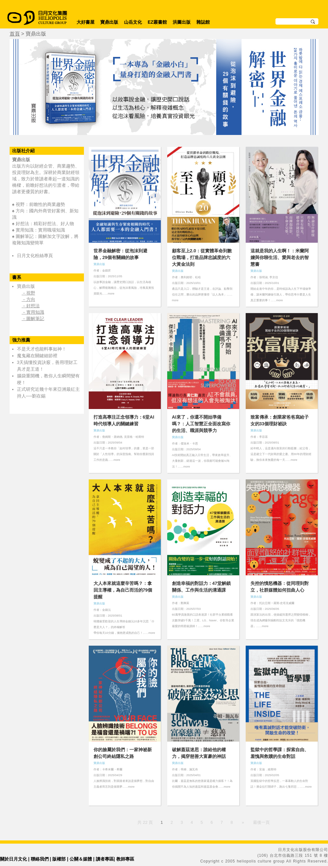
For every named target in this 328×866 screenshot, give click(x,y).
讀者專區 (105, 859)
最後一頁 (261, 822)
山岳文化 (133, 22)
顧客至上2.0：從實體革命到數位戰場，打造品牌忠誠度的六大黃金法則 (202, 257)
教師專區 (125, 859)
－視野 (28, 292)
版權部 (59, 859)
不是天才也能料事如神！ (41, 348)
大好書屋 (85, 22)
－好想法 (31, 305)
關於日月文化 (13, 859)
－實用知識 (33, 312)
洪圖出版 (182, 22)
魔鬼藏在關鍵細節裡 (37, 355)
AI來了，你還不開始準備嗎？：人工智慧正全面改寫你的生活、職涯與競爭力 (201, 423)
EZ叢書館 (157, 22)
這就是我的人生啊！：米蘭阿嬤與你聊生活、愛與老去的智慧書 (279, 257)
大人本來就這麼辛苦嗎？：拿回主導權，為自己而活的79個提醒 (123, 590)
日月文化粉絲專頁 (35, 255)
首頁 (15, 33)
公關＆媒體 (81, 859)
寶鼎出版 (109, 22)
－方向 (28, 299)
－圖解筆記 (33, 318)
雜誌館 (203, 22)
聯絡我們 (40, 859)
